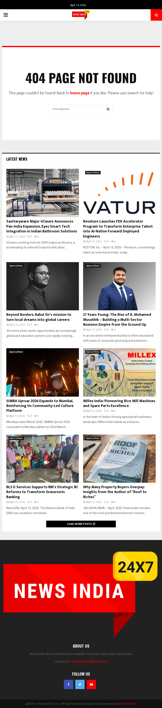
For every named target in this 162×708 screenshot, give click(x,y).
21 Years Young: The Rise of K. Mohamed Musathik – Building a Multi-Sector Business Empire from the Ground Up (117, 320)
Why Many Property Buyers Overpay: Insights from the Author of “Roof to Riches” (115, 492)
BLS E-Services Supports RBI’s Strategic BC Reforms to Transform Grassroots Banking (42, 492)
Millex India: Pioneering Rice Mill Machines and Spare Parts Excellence (119, 403)
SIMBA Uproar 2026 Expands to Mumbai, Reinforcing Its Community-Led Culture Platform (40, 406)
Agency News (16, 172)
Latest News (16, 159)
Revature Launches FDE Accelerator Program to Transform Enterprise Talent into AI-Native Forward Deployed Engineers (118, 228)
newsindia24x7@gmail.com (88, 661)
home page (79, 93)
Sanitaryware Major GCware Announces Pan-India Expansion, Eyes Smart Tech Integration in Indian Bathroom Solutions (41, 226)
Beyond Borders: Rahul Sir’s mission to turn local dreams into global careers (38, 317)
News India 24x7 (126, 703)
